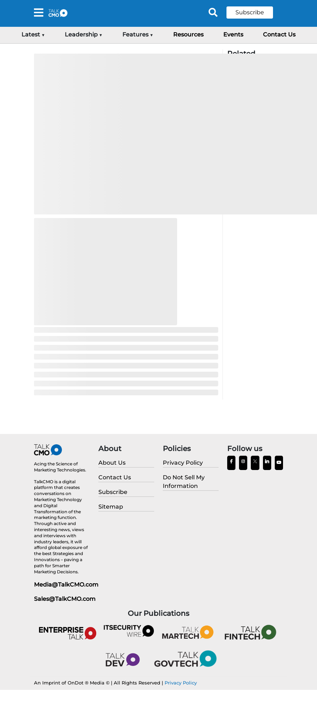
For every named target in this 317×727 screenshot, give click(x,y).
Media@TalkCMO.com (66, 584)
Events (233, 34)
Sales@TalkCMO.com (65, 598)
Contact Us (279, 34)
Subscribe (249, 12)
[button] (255, 12)
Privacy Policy (181, 683)
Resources (188, 34)
